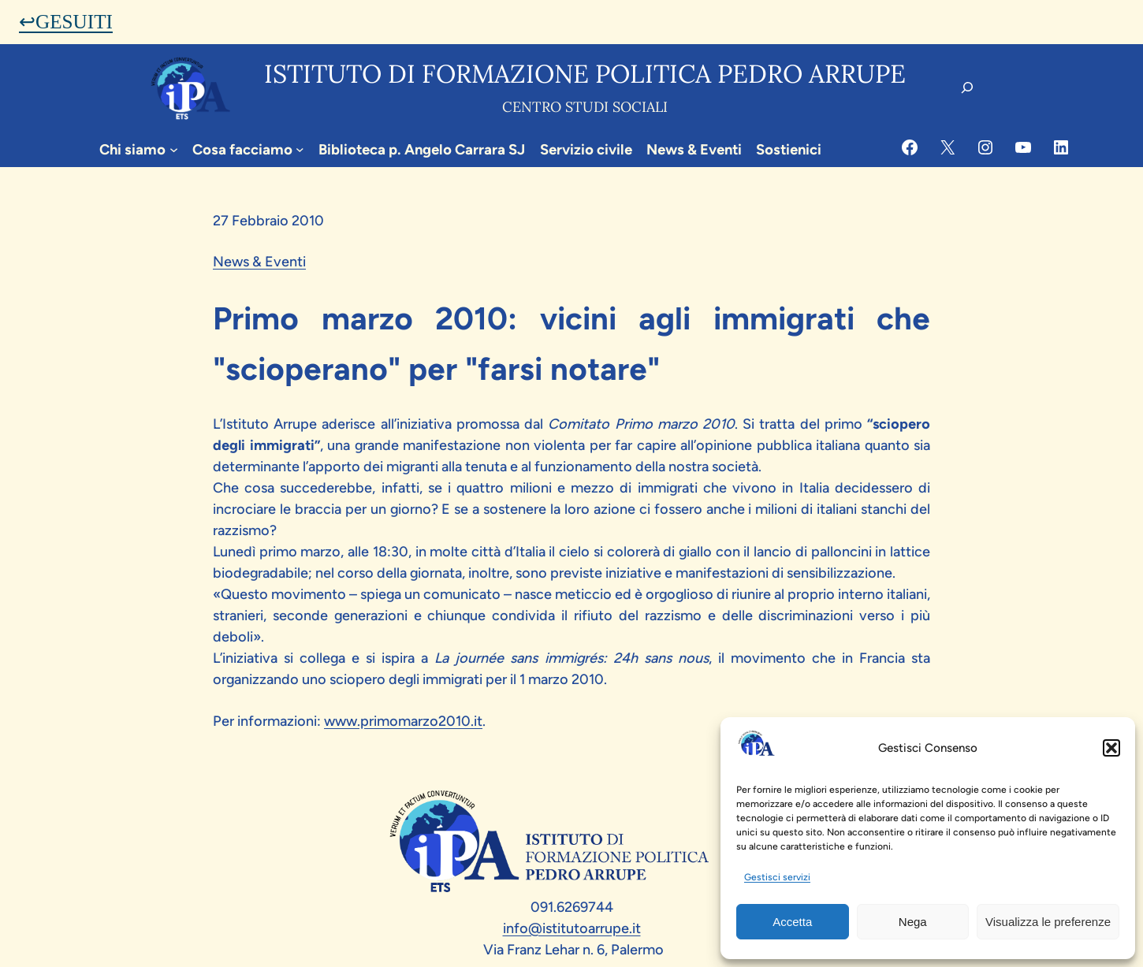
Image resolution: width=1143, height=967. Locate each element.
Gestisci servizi (777, 877)
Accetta (792, 921)
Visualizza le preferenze (1048, 921)
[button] (1111, 748)
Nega (913, 921)
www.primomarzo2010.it (403, 721)
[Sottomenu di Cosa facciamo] (300, 149)
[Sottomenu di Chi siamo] (173, 149)
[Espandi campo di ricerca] (967, 87)
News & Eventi (259, 261)
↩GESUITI (66, 21)
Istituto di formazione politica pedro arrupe (585, 74)
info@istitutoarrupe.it (572, 928)
